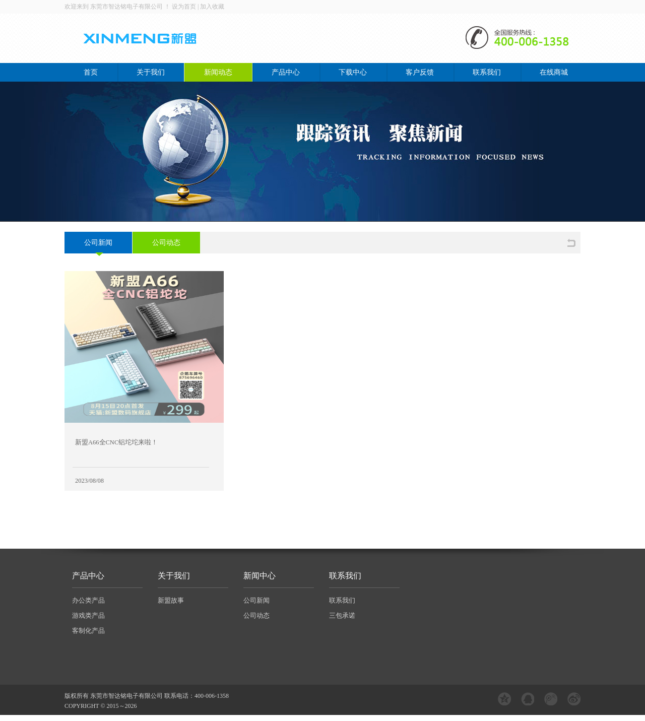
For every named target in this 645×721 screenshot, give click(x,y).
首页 (91, 72)
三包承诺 (342, 615)
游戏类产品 (88, 615)
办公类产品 (88, 600)
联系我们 (487, 72)
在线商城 (554, 72)
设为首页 (184, 6)
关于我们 (151, 72)
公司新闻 (98, 242)
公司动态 (166, 242)
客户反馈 (420, 72)
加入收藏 (212, 6)
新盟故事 (171, 600)
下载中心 (353, 72)
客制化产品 (88, 630)
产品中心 (286, 72)
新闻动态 (218, 72)
